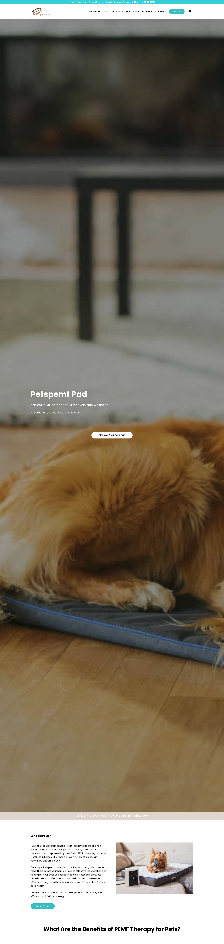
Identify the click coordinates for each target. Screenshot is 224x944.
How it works (121, 11)
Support (160, 11)
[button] (189, 11)
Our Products (98, 11)
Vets (136, 11)
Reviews (147, 11)
